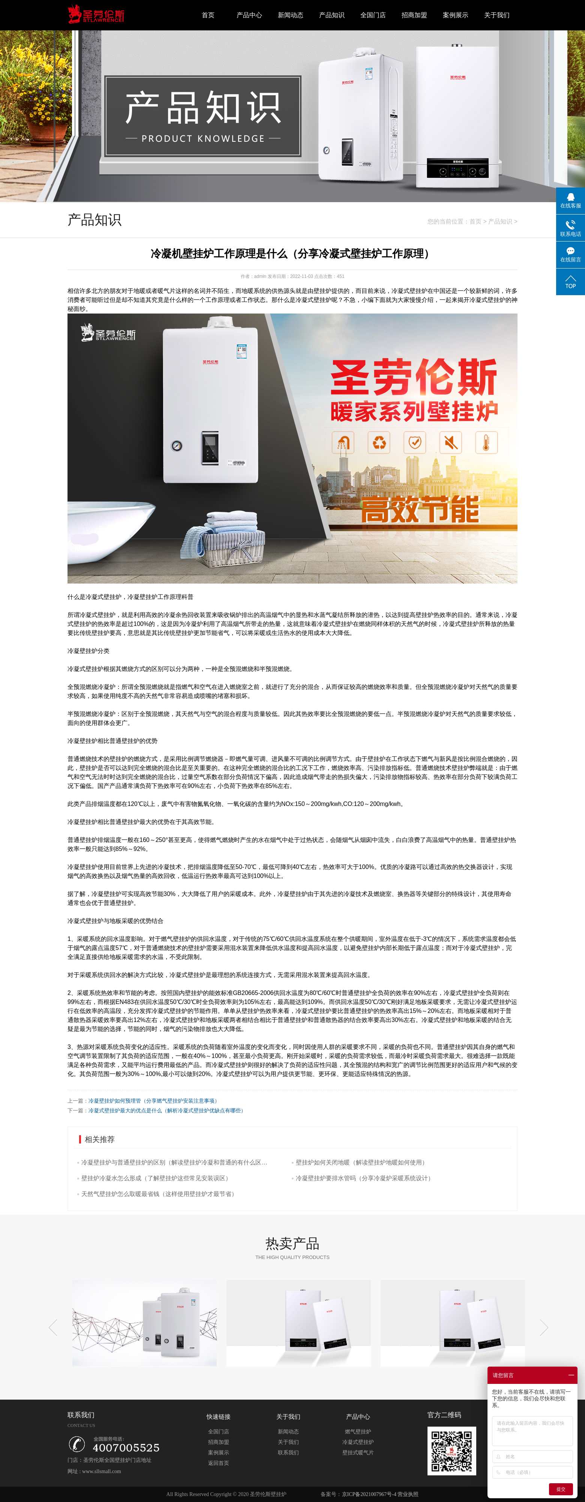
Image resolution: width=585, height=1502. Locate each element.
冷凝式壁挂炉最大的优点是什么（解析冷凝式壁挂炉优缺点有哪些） (167, 1110)
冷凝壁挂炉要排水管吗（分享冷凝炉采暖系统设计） (365, 1178)
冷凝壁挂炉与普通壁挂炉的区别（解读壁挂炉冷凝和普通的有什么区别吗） (175, 1162)
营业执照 (408, 1494)
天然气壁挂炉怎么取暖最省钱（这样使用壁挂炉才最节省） (159, 1194)
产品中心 (249, 15)
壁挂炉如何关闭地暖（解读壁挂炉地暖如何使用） (362, 1162)
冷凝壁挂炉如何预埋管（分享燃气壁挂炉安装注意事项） (154, 1101)
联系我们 (288, 1452)
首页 (208, 15)
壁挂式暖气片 (358, 1452)
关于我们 (497, 15)
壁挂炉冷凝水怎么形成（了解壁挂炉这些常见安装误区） (156, 1178)
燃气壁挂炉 (358, 1431)
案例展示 (455, 15)
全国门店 (373, 15)
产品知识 (332, 15)
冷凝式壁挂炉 (358, 1442)
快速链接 (219, 1416)
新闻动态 (290, 15)
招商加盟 (414, 15)
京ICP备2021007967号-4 (369, 1494)
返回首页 (218, 1463)
